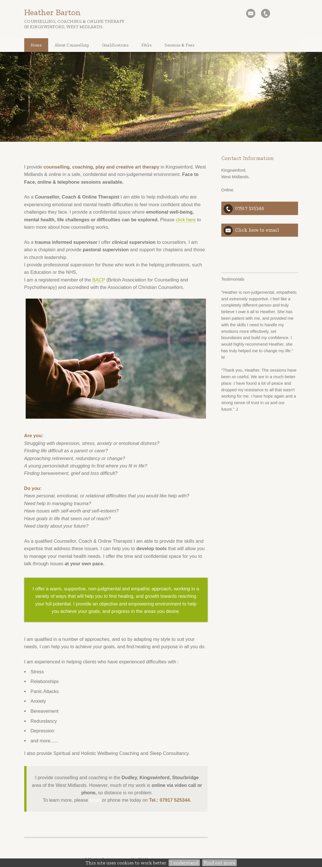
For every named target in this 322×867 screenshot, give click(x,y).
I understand (184, 863)
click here (186, 219)
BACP (98, 279)
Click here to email (257, 230)
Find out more (219, 863)
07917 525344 (249, 208)
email (94, 800)
